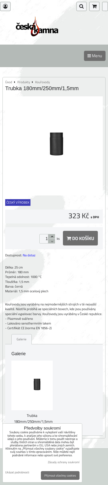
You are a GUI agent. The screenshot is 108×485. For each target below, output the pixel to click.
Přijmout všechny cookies (60, 475)
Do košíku (80, 238)
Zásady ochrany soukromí (64, 462)
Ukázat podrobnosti (17, 472)
